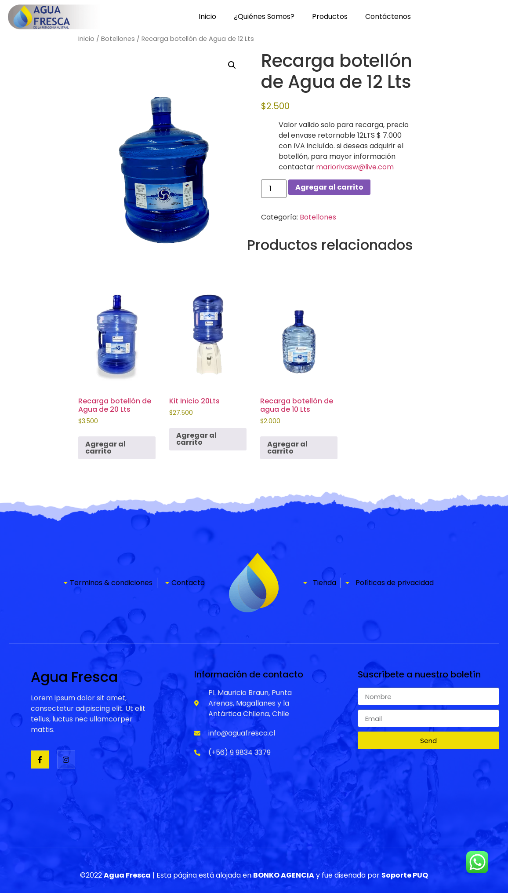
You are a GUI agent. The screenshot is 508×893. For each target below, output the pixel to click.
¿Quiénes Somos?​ (264, 16)
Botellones (118, 38)
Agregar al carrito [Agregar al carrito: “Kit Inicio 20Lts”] (196, 438)
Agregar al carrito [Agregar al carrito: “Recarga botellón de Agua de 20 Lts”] (105, 447)
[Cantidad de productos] (274, 188)
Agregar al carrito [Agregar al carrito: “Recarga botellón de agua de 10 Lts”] (287, 447)
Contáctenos (388, 16)
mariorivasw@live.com (355, 167)
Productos (330, 16)
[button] (232, 65)
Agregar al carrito (329, 187)
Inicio (207, 16)
